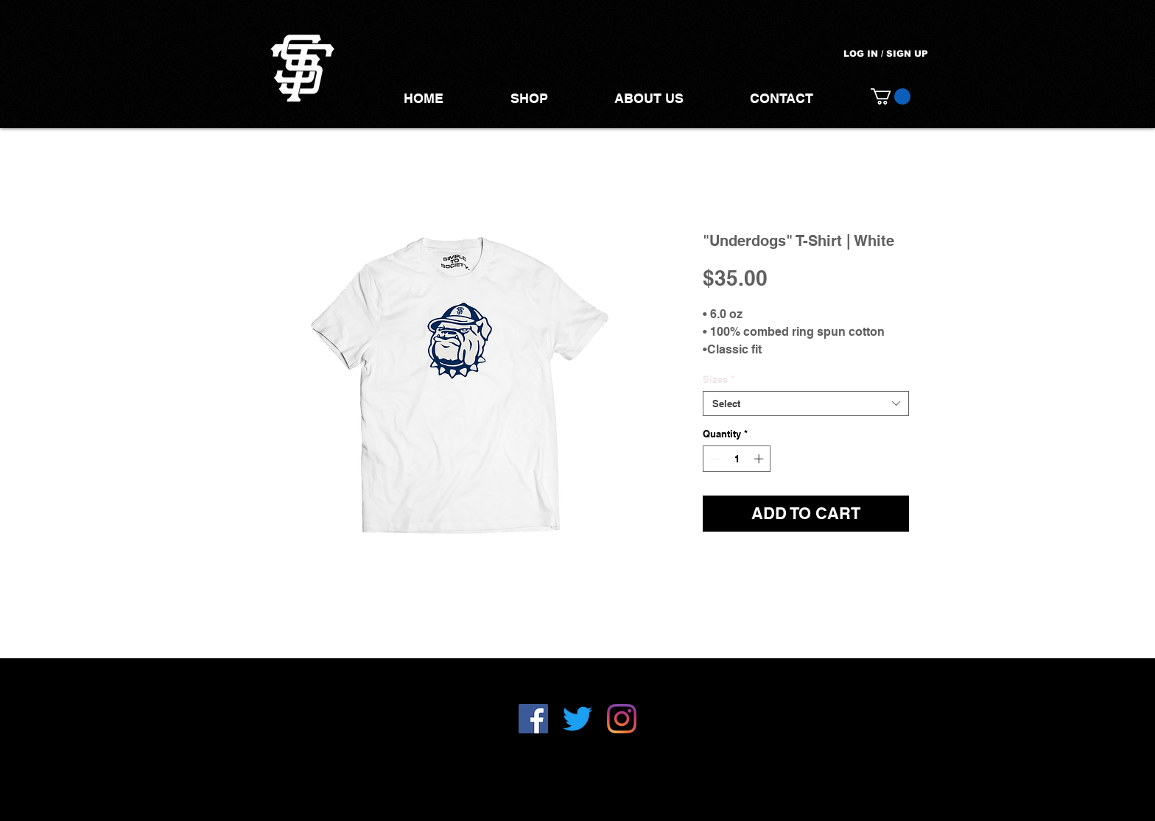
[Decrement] (714, 458)
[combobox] (806, 403)
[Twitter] (577, 718)
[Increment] (760, 458)
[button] (890, 96)
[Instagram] (621, 718)
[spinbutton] (737, 458)
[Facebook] (533, 718)
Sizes (718, 379)
